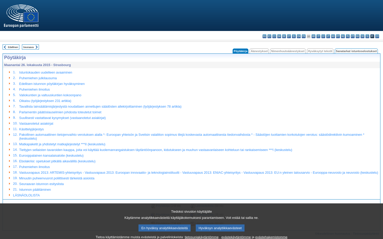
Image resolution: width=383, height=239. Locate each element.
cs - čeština (274, 36)
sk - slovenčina (362, 36)
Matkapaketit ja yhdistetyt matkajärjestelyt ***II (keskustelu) (62, 144)
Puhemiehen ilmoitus (34, 89)
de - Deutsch (284, 36)
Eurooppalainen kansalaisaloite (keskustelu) (51, 155)
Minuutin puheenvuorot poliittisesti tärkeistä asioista (56, 178)
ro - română (358, 36)
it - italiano (318, 36)
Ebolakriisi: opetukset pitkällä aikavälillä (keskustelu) (57, 161)
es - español (269, 36)
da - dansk (279, 36)
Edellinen (13, 47)
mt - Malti (338, 36)
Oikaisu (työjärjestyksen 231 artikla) (45, 101)
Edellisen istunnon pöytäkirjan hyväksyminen (52, 84)
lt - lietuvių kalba (328, 36)
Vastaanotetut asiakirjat (36, 123)
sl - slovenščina (367, 36)
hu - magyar (333, 36)
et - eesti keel (289, 36)
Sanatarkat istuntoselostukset (356, 51)
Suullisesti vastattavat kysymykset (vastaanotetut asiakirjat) (62, 118)
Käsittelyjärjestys (31, 129)
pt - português (353, 36)
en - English (299, 36)
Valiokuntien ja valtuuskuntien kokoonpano (50, 95)
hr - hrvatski (313, 36)
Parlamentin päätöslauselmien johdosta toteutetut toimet (60, 112)
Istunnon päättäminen (35, 190)
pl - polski (348, 36)
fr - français (304, 36)
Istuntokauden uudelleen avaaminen (45, 72)
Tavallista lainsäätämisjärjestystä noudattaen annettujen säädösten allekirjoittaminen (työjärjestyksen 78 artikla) (100, 106)
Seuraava (28, 47)
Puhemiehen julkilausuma (38, 78)
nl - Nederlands (343, 36)
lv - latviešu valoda (323, 36)
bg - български (264, 36)
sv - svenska (377, 36)
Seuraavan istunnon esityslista (41, 184)
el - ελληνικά (294, 36)
